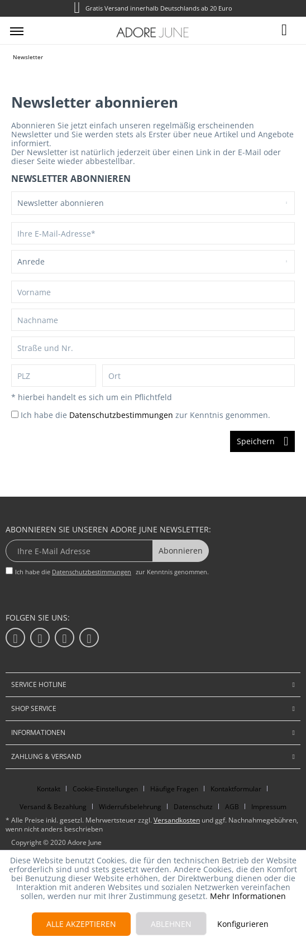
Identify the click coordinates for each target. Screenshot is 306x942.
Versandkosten (177, 820)
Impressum (268, 806)
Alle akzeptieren (81, 924)
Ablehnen (171, 924)
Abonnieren (181, 550)
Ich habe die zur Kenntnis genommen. (145, 415)
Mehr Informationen (248, 896)
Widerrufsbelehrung (130, 806)
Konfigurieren (243, 924)
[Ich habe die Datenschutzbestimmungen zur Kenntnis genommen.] (14, 414)
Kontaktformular (236, 789)
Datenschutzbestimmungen (121, 415)
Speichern (262, 439)
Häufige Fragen (174, 789)
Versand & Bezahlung (53, 806)
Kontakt (48, 789)
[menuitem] (17, 31)
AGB (232, 806)
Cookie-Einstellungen (105, 789)
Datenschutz (193, 806)
